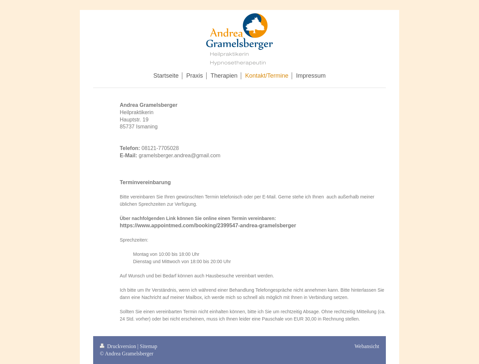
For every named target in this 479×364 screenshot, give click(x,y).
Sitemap (148, 346)
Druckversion (118, 346)
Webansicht (367, 346)
